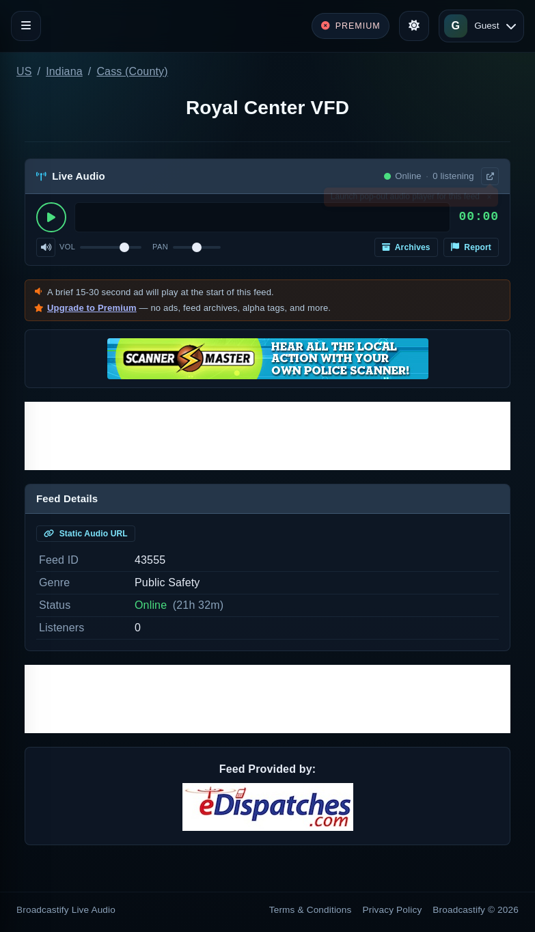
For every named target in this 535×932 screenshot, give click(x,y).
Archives (406, 247)
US (24, 71)
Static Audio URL (86, 533)
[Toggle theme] (414, 26)
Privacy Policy (392, 910)
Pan (160, 247)
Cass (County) (131, 71)
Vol (67, 247)
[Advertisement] (267, 436)
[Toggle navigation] (26, 26)
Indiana (64, 71)
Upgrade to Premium (92, 308)
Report (471, 247)
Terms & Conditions (310, 910)
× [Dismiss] (488, 199)
